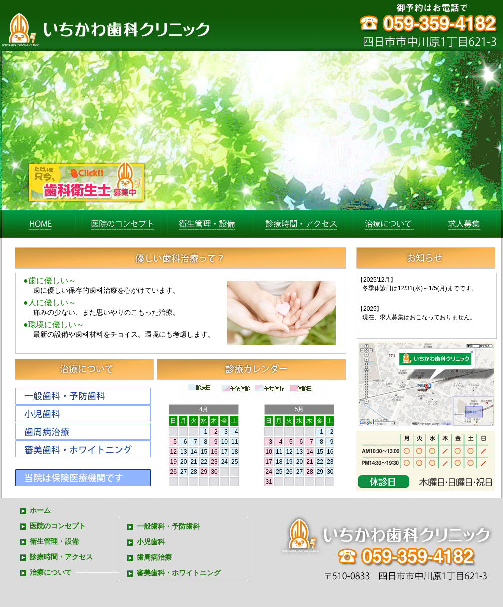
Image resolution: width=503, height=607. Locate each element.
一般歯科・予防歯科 (168, 526)
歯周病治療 (154, 557)
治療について (388, 224)
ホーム (41, 224)
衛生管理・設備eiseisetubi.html (207, 224)
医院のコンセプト (121, 224)
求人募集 (464, 224)
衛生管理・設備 (54, 541)
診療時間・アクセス (299, 224)
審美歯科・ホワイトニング (179, 573)
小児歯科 (151, 542)
